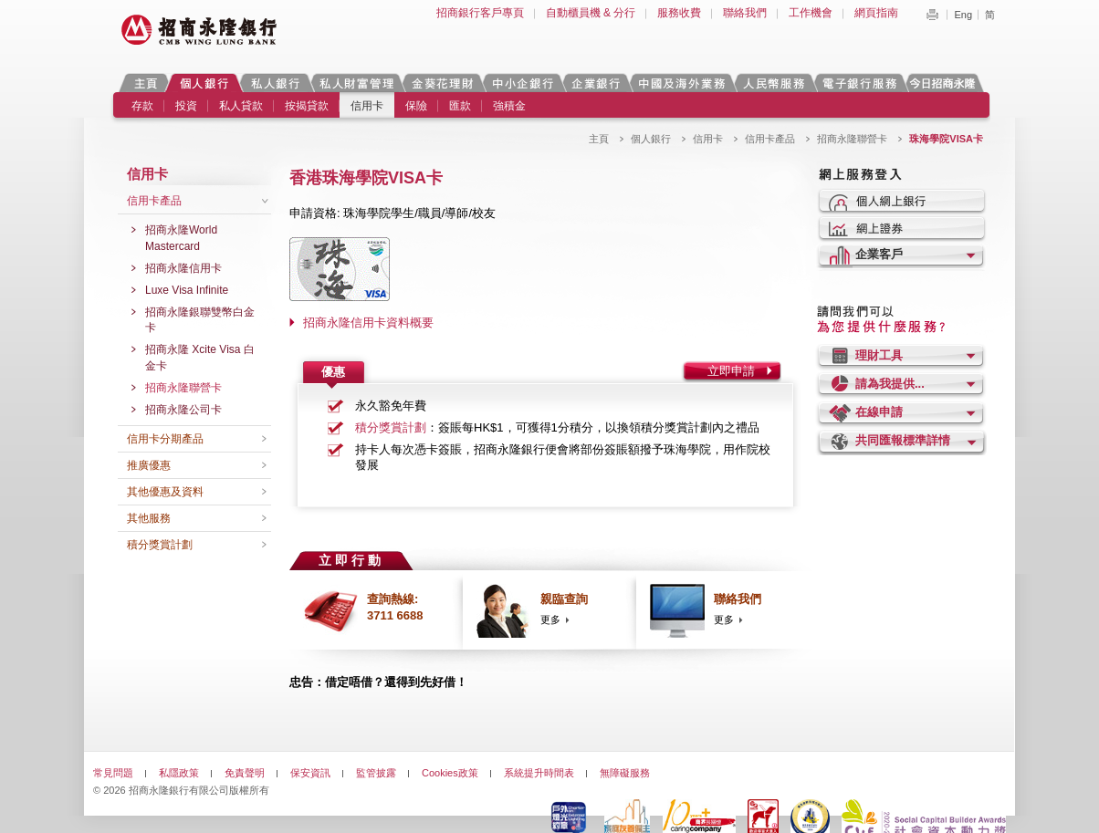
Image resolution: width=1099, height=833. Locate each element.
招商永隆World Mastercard (181, 238)
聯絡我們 (745, 12)
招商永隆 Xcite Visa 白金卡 (200, 357)
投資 (186, 105)
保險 (416, 105)
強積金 (509, 105)
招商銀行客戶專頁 (480, 12)
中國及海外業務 (681, 82)
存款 (142, 105)
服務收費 (679, 12)
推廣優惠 (149, 465)
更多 (550, 619)
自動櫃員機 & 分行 (591, 12)
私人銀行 (275, 82)
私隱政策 (179, 772)
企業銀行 (595, 82)
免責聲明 (245, 772)
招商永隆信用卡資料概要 (368, 322)
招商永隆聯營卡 (852, 138)
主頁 (145, 82)
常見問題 (113, 772)
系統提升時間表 (539, 772)
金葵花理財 (442, 82)
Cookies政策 (450, 772)
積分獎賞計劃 (160, 544)
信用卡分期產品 (165, 438)
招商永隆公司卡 (183, 409)
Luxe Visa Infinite (186, 290)
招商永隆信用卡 (183, 268)
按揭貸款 (307, 105)
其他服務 (149, 518)
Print (932, 14)
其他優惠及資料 (165, 491)
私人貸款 (241, 105)
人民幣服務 (773, 82)
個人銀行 (204, 82)
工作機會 (810, 12)
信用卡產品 (770, 138)
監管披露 (376, 772)
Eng (963, 14)
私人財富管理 (356, 82)
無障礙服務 (625, 772)
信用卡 (367, 105)
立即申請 (731, 371)
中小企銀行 (522, 82)
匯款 (460, 105)
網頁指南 (876, 12)
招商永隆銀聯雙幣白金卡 (200, 320)
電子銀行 (859, 82)
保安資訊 (310, 772)
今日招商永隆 (945, 82)
